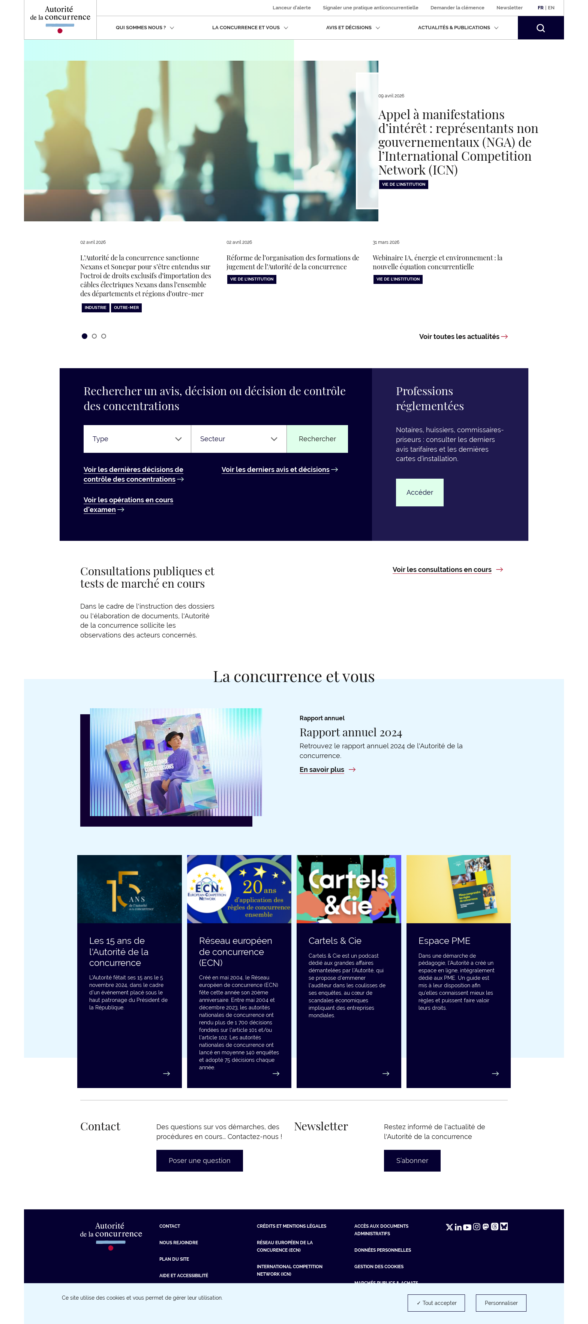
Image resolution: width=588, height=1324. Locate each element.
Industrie (95, 307)
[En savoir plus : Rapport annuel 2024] (328, 769)
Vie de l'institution (403, 184)
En (551, 7)
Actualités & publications (458, 27)
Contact (169, 1226)
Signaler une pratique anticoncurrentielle (370, 7)
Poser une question (200, 1160)
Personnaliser (501, 1303)
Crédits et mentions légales (291, 1226)
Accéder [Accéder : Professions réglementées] (419, 492)
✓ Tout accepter (437, 1303)
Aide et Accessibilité (183, 1275)
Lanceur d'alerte (292, 7)
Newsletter (509, 7)
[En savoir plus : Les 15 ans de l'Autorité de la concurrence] (129, 1074)
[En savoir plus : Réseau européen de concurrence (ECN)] (239, 1074)
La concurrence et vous (250, 27)
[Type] (137, 439)
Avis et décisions (353, 27)
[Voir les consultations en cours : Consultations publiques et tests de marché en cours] (448, 570)
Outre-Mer (126, 307)
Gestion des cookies (379, 1266)
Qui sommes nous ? (145, 27)
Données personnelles (382, 1250)
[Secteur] (239, 439)
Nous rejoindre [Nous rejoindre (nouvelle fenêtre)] (178, 1242)
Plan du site (174, 1259)
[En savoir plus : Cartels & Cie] (349, 1074)
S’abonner (412, 1160)
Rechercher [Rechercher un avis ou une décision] (317, 439)
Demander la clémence (457, 7)
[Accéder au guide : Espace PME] (458, 1074)
